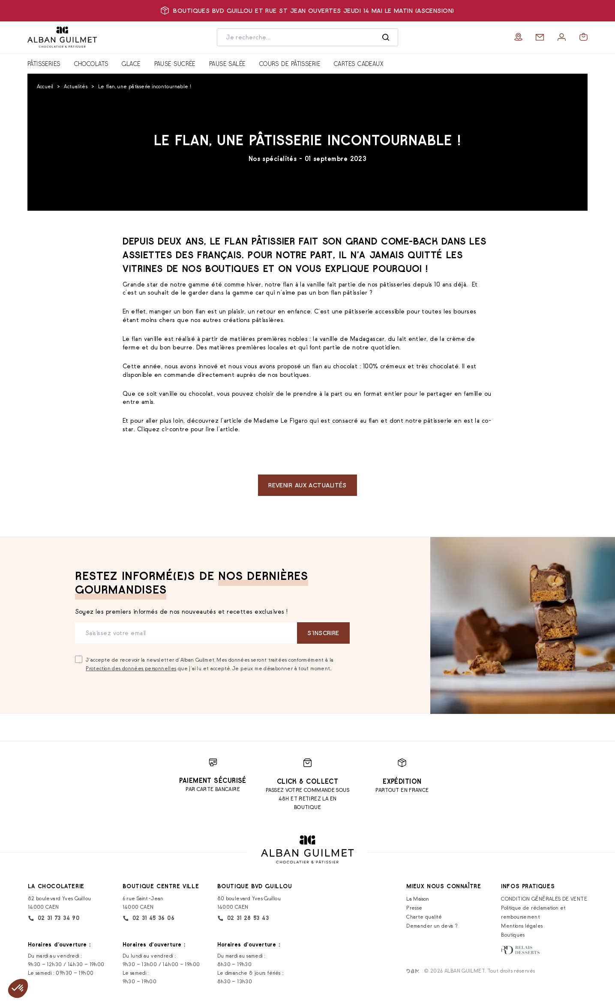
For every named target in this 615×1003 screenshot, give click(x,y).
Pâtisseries (43, 63)
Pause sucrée (174, 63)
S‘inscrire (323, 633)
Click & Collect (308, 781)
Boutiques (513, 934)
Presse (414, 907)
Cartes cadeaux (358, 63)
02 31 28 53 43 (243, 918)
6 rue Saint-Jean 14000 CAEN (143, 903)
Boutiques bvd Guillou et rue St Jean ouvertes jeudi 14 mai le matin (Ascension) (307, 10)
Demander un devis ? (432, 925)
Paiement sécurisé (212, 780)
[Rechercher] (386, 37)
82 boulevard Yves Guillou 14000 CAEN (59, 903)
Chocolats (91, 63)
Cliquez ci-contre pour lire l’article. (189, 429)
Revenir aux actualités (307, 485)
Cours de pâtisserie (289, 63)
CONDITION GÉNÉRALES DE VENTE (544, 899)
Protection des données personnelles (131, 668)
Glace (131, 63)
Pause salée (227, 63)
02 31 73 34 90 (53, 918)
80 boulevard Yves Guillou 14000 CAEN (249, 903)
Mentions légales (522, 925)
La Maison (417, 899)
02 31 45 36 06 (148, 918)
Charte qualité (424, 916)
